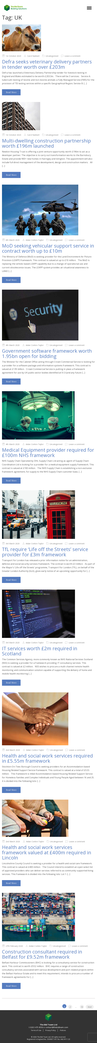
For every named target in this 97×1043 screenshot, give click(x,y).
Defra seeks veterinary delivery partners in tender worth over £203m (47, 64)
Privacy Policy (50, 1030)
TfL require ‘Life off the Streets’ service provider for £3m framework (45, 552)
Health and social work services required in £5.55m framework (47, 758)
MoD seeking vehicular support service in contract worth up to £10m (48, 248)
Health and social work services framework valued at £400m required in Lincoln (46, 852)
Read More (11, 92)
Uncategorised (52, 56)
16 (82, 1006)
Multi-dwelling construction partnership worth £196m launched (46, 143)
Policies (63, 1030)
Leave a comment (72, 56)
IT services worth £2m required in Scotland (39, 651)
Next (90, 1007)
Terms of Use (36, 1030)
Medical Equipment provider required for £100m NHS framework (48, 452)
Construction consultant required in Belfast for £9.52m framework (42, 954)
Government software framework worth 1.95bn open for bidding (47, 353)
